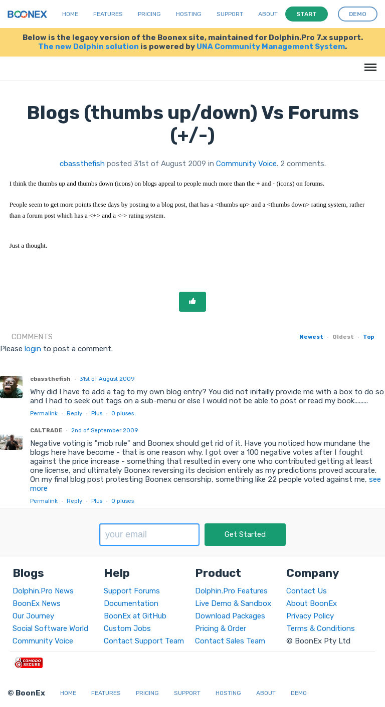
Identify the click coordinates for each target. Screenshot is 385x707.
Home (70, 14)
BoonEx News (37, 603)
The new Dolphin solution (88, 46)
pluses (122, 413)
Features (108, 14)
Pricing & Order (220, 628)
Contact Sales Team (230, 640)
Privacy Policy (310, 615)
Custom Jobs (127, 628)
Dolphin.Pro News (43, 590)
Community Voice (246, 163)
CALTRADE (46, 430)
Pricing (149, 14)
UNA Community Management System (271, 46)
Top (368, 336)
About (268, 14)
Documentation (131, 603)
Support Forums (132, 590)
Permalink (44, 413)
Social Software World (50, 628)
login (33, 348)
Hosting (189, 14)
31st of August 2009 (107, 378)
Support (230, 14)
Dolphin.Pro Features (231, 590)
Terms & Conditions (320, 628)
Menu (368, 62)
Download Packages (230, 615)
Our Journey (33, 615)
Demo (299, 692)
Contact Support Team (144, 640)
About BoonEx (311, 603)
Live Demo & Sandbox (233, 603)
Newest (311, 336)
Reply (74, 413)
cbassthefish (82, 163)
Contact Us (306, 590)
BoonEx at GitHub (135, 615)
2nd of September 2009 (104, 430)
